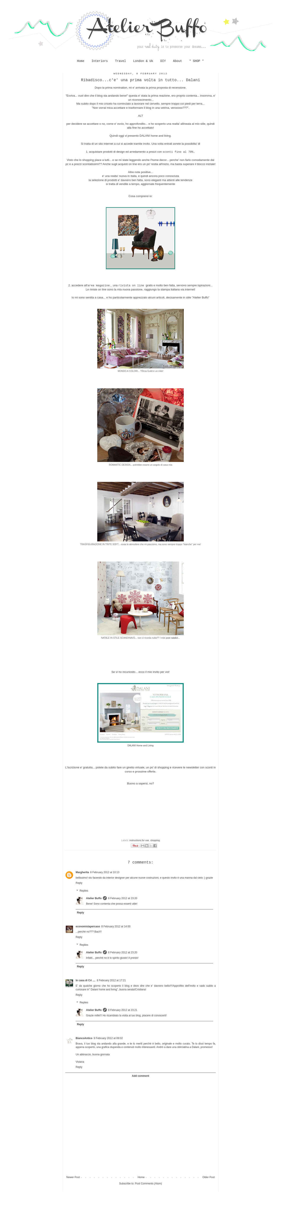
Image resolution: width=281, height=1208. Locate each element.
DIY (163, 61)
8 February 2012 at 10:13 (104, 872)
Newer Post (73, 1177)
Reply (79, 882)
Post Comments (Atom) (148, 1183)
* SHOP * (196, 61)
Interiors (99, 61)
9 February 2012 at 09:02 (108, 1038)
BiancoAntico (84, 1038)
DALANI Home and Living (140, 745)
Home (80, 61)
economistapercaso (88, 926)
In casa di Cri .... (85, 980)
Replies (84, 890)
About (177, 61)
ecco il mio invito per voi (154, 672)
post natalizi (172, 637)
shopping (155, 840)
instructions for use (139, 840)
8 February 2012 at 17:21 (111, 980)
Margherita (82, 872)
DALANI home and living (155, 135)
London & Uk (143, 61)
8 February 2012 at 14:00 (116, 926)
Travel (120, 61)
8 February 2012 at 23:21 (122, 1010)
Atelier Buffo (94, 898)
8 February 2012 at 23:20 (122, 898)
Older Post (208, 1177)
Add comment (140, 1075)
